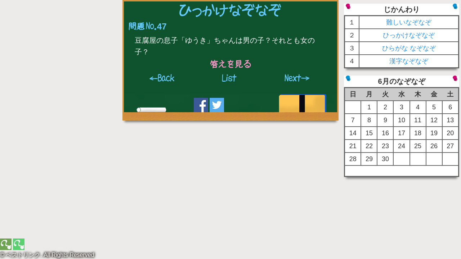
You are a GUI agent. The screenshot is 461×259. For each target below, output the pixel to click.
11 (417, 120)
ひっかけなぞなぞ (409, 35)
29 (369, 159)
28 (353, 159)
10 (401, 120)
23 (385, 146)
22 (369, 146)
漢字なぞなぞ (408, 61)
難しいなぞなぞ (408, 22)
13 (450, 120)
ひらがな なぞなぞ (409, 48)
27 (450, 146)
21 (353, 146)
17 (401, 133)
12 (434, 120)
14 (353, 133)
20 (450, 133)
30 (385, 159)
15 (369, 133)
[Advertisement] (59, 49)
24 (401, 146)
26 (434, 146)
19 (434, 133)
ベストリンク (23, 255)
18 (417, 133)
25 (417, 146)
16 (385, 133)
